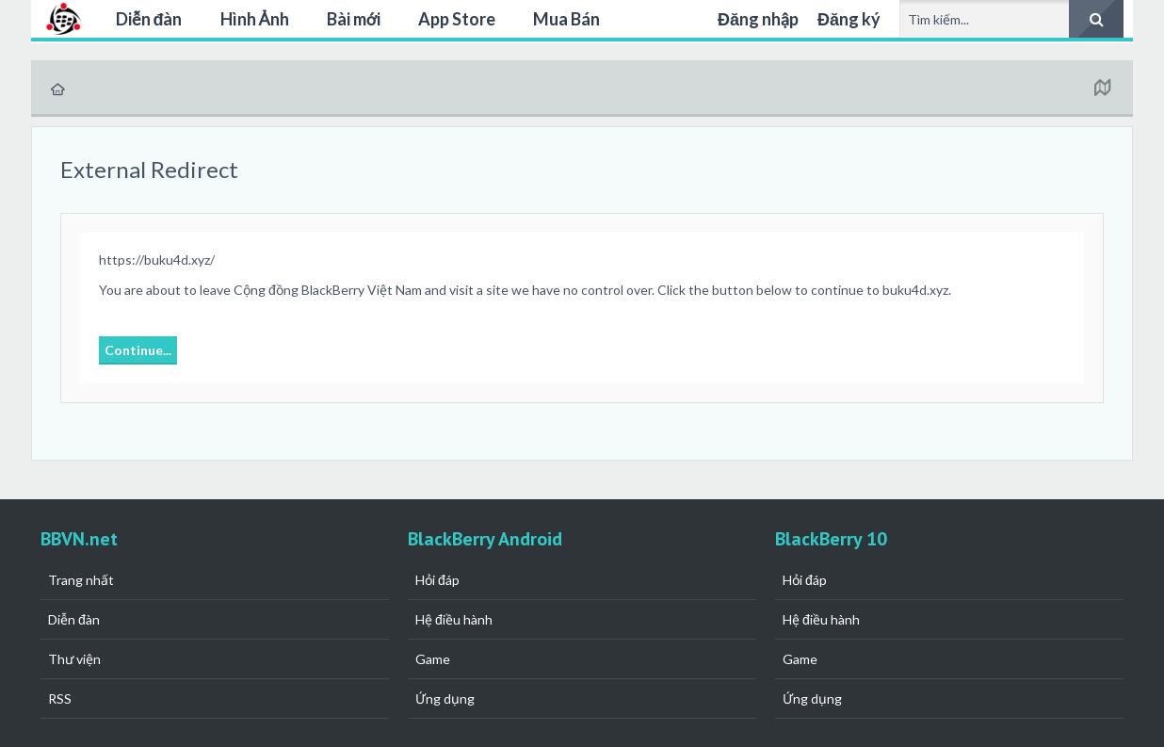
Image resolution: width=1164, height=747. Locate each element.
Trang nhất (81, 580)
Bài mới (353, 18)
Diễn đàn (149, 18)
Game (432, 659)
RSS (60, 698)
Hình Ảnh (254, 18)
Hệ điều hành (454, 619)
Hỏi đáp (437, 580)
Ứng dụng (445, 698)
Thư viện (74, 659)
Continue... (138, 350)
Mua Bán (566, 18)
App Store (456, 18)
